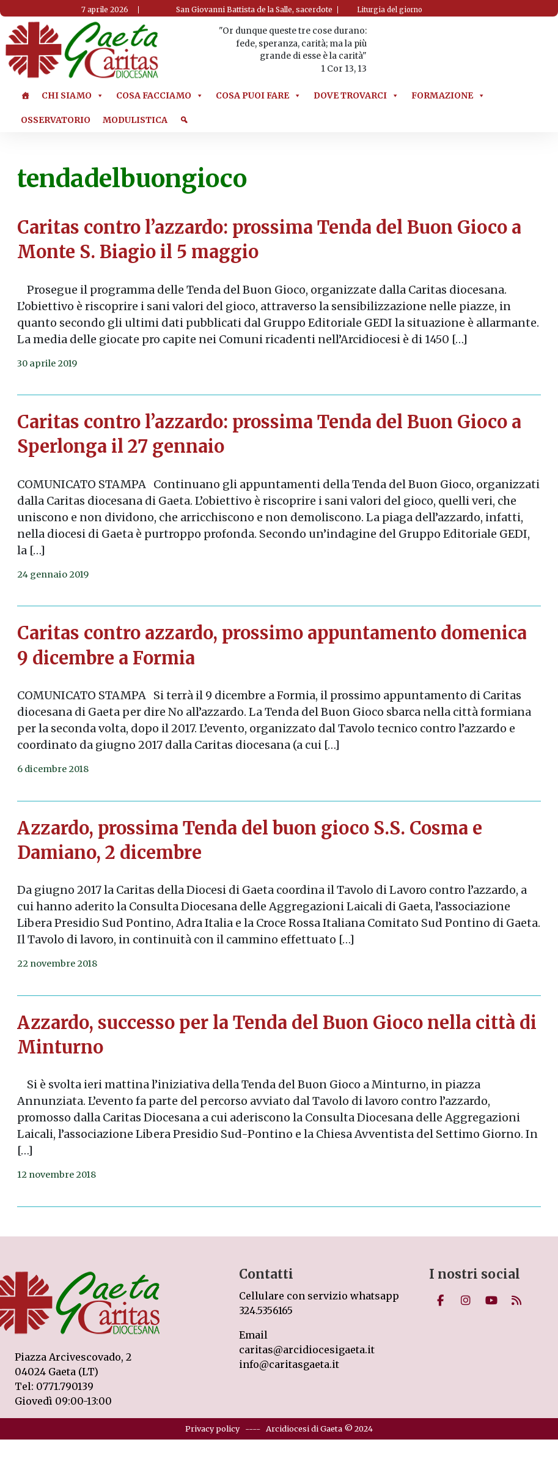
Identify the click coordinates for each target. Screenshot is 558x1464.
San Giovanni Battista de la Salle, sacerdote (254, 9)
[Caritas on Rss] (516, 1301)
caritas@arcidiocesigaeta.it (307, 1349)
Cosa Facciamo (160, 95)
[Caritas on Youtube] (491, 1301)
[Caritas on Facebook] (440, 1301)
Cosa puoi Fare (258, 95)
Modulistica (135, 119)
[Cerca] (184, 120)
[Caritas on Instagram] (466, 1301)
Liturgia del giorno (389, 10)
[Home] (25, 95)
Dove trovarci (356, 95)
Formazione (448, 95)
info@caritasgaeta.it (289, 1364)
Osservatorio (55, 119)
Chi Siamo (73, 95)
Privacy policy (212, 1428)
